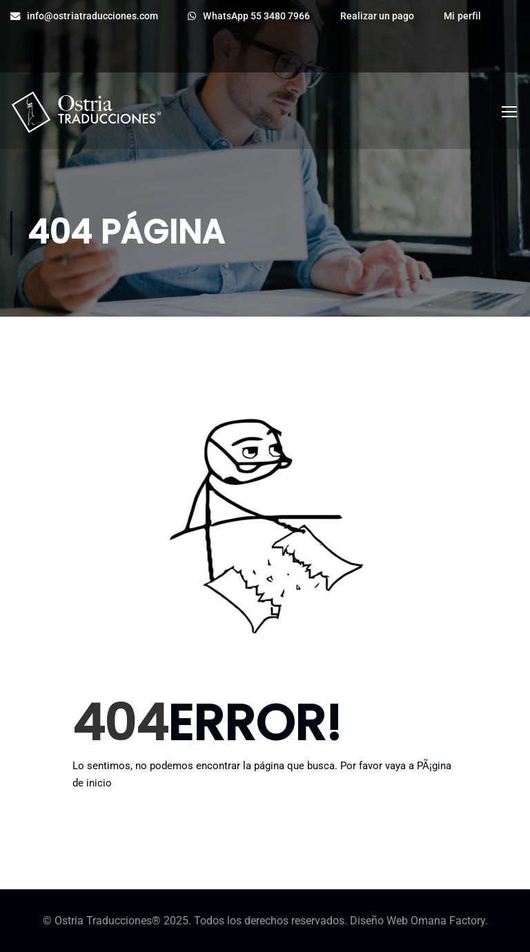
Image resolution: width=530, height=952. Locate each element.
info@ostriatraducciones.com (84, 16)
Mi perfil (462, 16)
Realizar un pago (377, 16)
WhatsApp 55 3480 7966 (249, 16)
